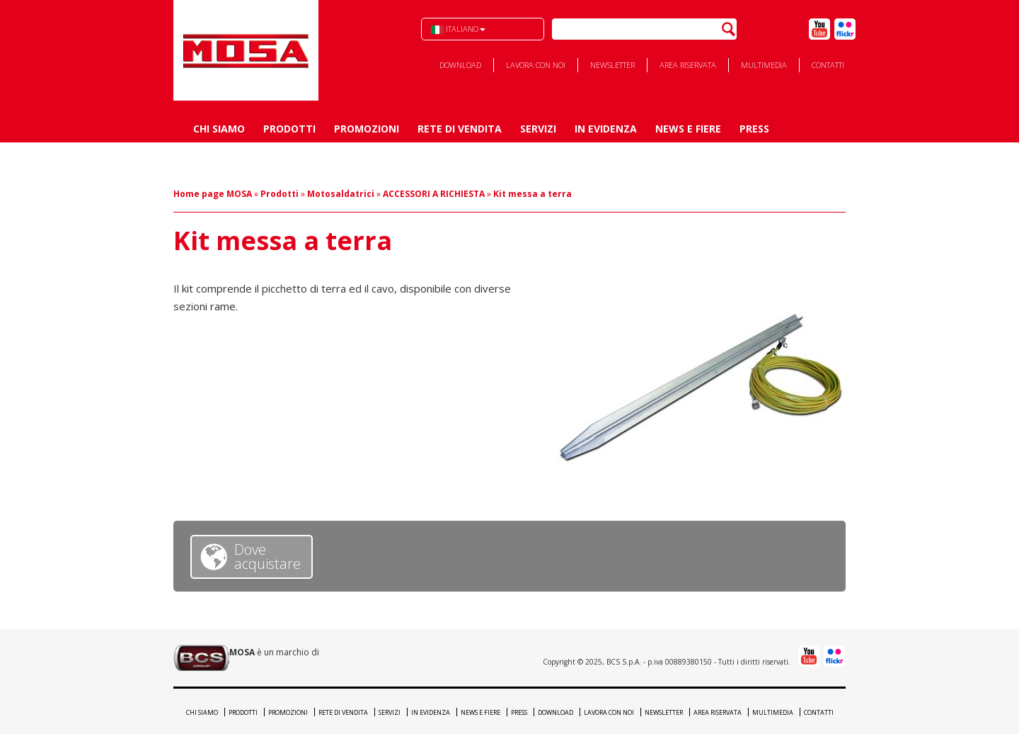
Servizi (538, 128)
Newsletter (612, 65)
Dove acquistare (267, 556)
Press (754, 128)
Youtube (819, 29)
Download (460, 65)
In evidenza (606, 128)
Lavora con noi (535, 65)
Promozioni (366, 128)
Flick (845, 29)
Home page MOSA (212, 194)
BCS (245, 50)
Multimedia (764, 65)
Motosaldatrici (340, 194)
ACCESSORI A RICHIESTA (434, 194)
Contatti (828, 65)
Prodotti (289, 128)
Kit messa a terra (532, 194)
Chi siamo (219, 128)
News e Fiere (688, 128)
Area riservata (688, 65)
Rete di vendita (460, 128)
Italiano (458, 28)
